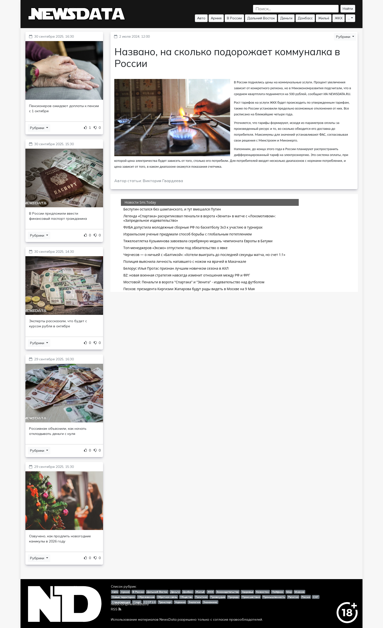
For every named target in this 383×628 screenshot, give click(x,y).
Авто (201, 18)
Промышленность (274, 597)
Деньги (286, 18)
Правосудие (217, 597)
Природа (233, 597)
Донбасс (305, 18)
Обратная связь (167, 597)
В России (234, 18)
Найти (348, 8)
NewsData (168, 619)
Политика (201, 597)
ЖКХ (338, 18)
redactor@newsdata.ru (130, 604)
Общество (186, 597)
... (349, 18)
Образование (146, 597)
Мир (289, 592)
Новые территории (123, 597)
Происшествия (251, 597)
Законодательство (227, 592)
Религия (293, 597)
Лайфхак (277, 592)
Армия (216, 18)
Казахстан (262, 592)
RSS (116, 609)
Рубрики (37, 128)
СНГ (315, 597)
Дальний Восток (261, 18)
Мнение (299, 592)
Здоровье (247, 592)
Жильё (323, 18)
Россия (305, 597)
